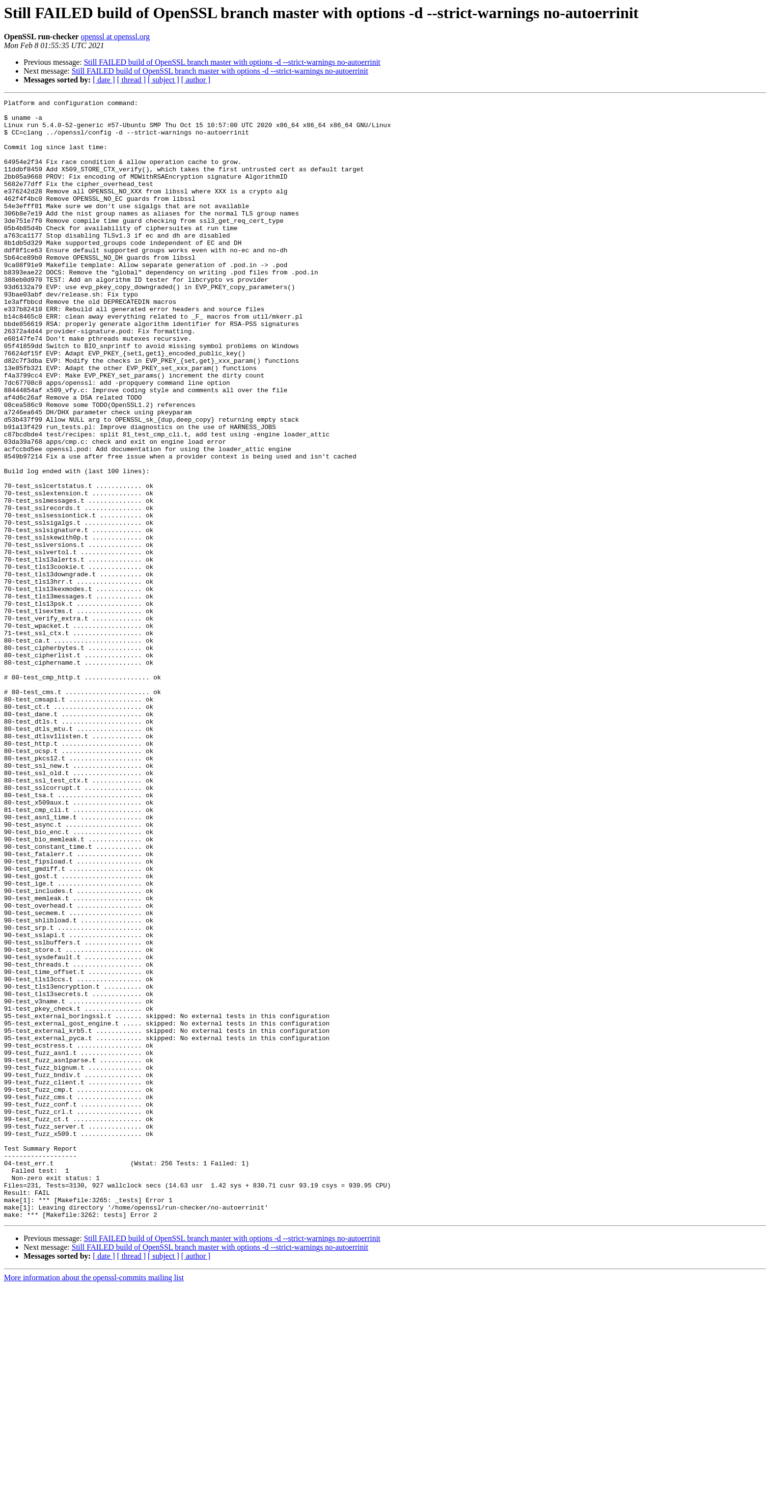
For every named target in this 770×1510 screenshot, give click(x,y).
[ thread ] (131, 80)
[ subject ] (163, 80)
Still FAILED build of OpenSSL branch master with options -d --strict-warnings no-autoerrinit (232, 62)
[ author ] (196, 80)
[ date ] (104, 80)
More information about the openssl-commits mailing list (94, 1501)
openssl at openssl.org (115, 36)
